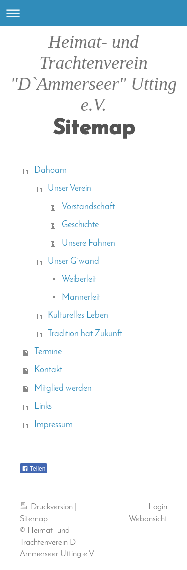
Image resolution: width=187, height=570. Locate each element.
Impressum (53, 425)
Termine (48, 352)
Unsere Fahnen (88, 243)
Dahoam (50, 170)
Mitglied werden (63, 388)
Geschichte (80, 225)
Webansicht (148, 519)
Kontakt (48, 370)
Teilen (33, 468)
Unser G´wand (73, 261)
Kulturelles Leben (78, 315)
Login (157, 507)
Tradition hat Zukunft (85, 334)
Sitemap (34, 519)
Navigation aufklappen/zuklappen (93, 13)
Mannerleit (81, 297)
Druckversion (47, 507)
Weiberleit (79, 279)
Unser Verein (69, 188)
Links (43, 406)
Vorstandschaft (88, 207)
